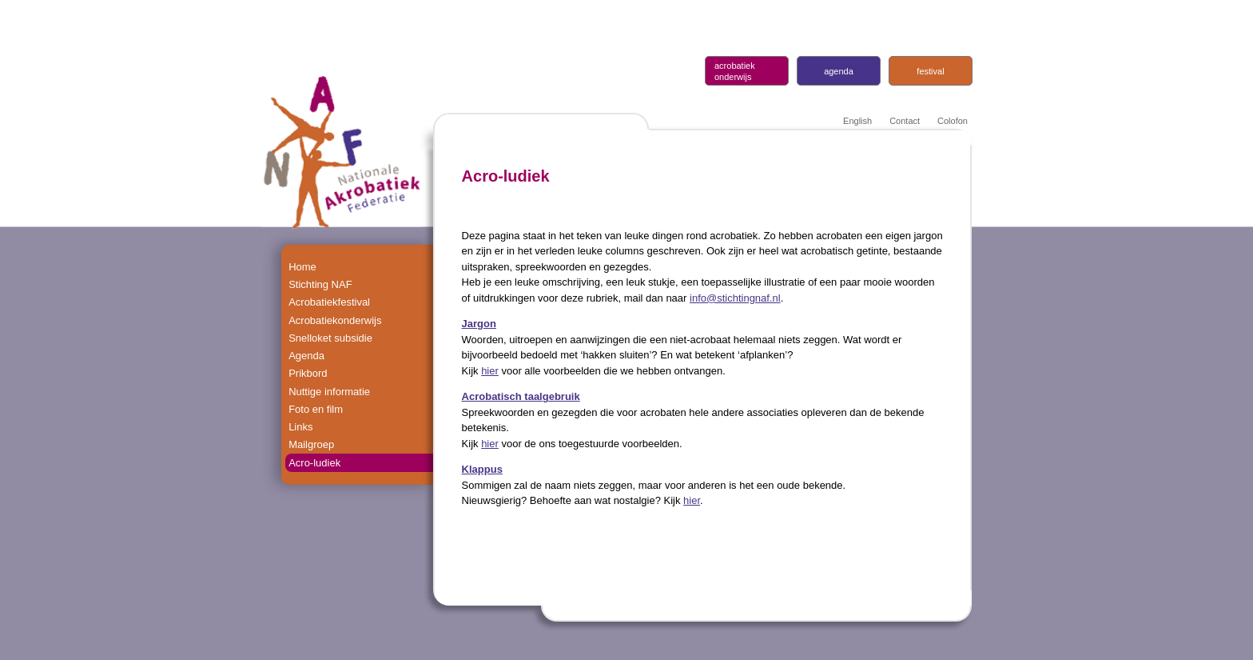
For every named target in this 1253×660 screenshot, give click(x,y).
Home (302, 267)
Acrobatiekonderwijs (334, 320)
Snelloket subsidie (330, 338)
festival (930, 71)
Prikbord (307, 373)
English (857, 121)
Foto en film (315, 408)
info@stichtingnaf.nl (735, 298)
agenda (838, 71)
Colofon (952, 121)
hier (490, 371)
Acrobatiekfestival (329, 302)
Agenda (306, 356)
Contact (904, 121)
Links (300, 426)
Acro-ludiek (314, 462)
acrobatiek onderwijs (734, 71)
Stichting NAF (320, 284)
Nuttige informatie (329, 391)
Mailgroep (311, 444)
